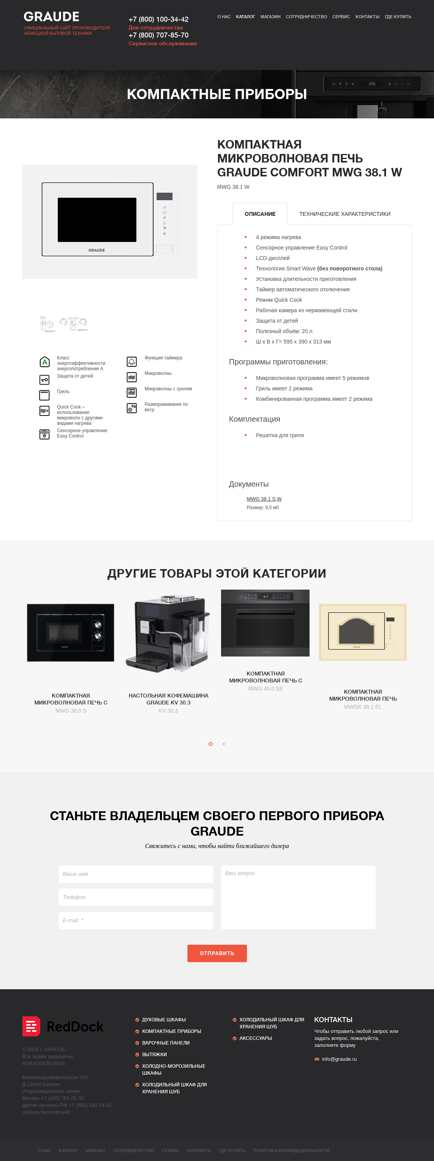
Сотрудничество (306, 16)
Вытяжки (154, 1054)
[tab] (260, 214)
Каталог (245, 16)
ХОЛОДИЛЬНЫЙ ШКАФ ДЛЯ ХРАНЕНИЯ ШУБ (174, 1088)
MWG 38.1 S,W (264, 499)
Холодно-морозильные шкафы (174, 1070)
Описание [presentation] (260, 214)
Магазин (270, 16)
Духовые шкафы (164, 1020)
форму (348, 1045)
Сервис (341, 16)
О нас (224, 16)
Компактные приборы (217, 94)
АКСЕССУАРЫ (256, 1038)
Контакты (368, 16)
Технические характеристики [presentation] (345, 214)
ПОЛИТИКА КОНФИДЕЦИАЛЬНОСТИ (291, 1150)
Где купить (398, 16)
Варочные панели (166, 1043)
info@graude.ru (335, 1059)
